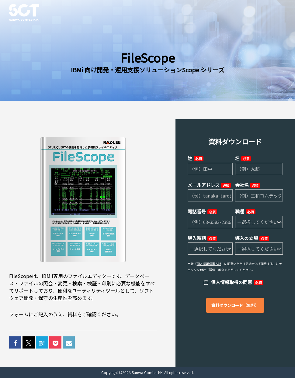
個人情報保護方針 (209, 263)
